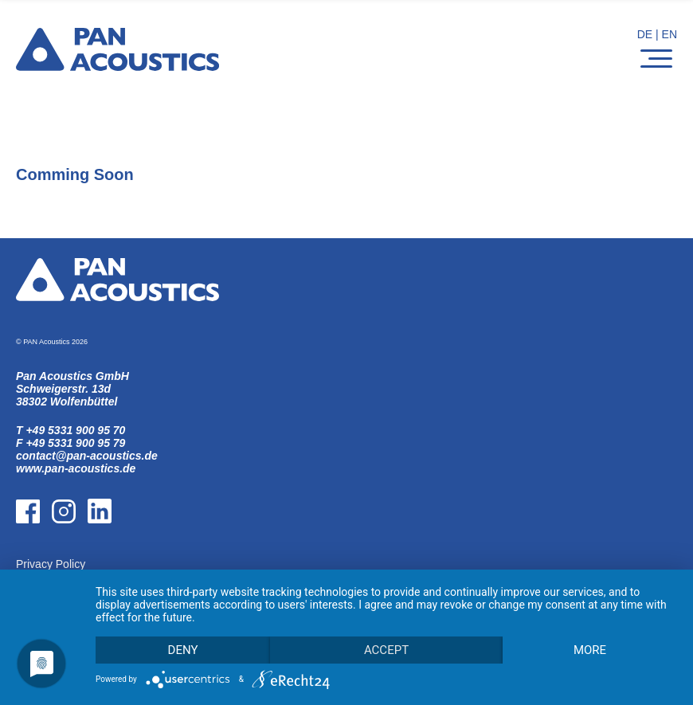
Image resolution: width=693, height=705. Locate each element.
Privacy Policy (50, 564)
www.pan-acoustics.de (75, 468)
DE (644, 34)
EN (669, 34)
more (590, 650)
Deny (183, 650)
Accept (386, 650)
